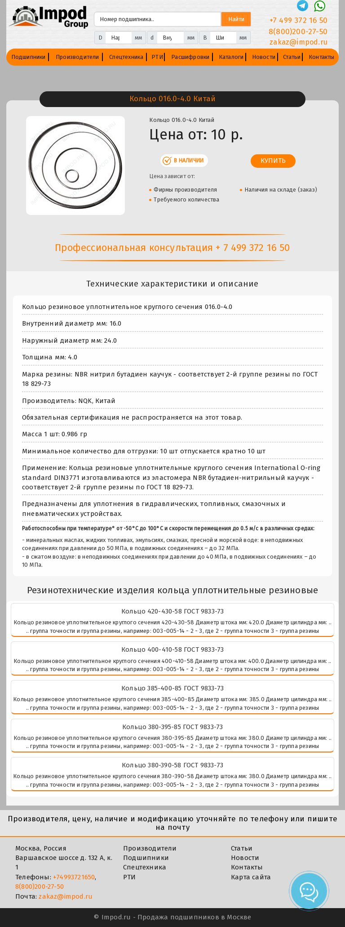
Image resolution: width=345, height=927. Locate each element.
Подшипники (28, 57)
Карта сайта (251, 877)
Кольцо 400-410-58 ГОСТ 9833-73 (172, 649)
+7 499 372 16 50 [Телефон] (298, 20)
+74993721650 (74, 877)
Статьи (292, 57)
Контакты (322, 57)
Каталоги (231, 57)
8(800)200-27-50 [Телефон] (298, 31)
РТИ (157, 57)
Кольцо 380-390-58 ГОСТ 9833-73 (172, 765)
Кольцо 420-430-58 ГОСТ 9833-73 (172, 611)
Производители (77, 57)
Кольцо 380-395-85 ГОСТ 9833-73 (172, 727)
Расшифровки (190, 57)
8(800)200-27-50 (39, 886)
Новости (263, 57)
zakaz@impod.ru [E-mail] (298, 42)
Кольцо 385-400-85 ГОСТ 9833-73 (172, 688)
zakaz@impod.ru (66, 896)
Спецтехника (126, 57)
